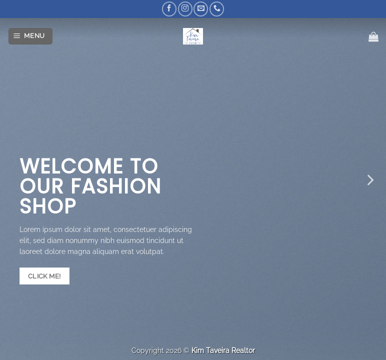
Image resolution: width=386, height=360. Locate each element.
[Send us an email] (201, 9)
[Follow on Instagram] (185, 9)
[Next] (369, 180)
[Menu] (30, 36)
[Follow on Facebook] (169, 9)
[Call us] (217, 9)
